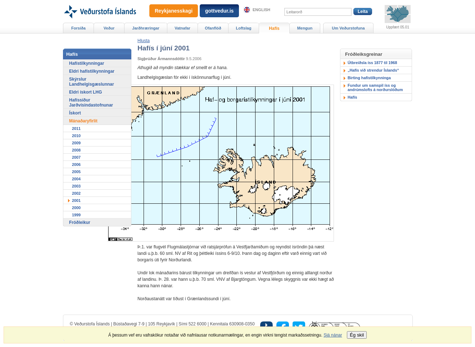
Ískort (75, 113)
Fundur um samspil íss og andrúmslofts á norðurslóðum (375, 87)
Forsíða (78, 28)
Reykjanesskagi (174, 11)
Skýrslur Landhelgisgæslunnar (91, 82)
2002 (76, 193)
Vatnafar (182, 28)
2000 (76, 208)
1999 (76, 215)
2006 (76, 164)
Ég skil (357, 335)
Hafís (352, 97)
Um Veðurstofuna (348, 28)
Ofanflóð (213, 28)
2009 (76, 143)
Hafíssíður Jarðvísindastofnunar (91, 103)
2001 (76, 200)
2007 (76, 157)
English (261, 10)
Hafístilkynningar (86, 63)
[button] (143, 40)
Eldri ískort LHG (85, 92)
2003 (76, 186)
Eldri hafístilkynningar (91, 71)
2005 (76, 172)
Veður (109, 28)
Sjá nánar (333, 335)
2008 (76, 150)
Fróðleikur (79, 222)
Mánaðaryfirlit (83, 120)
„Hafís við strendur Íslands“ (373, 70)
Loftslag (244, 28)
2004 (76, 179)
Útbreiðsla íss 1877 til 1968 (372, 62)
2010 (76, 136)
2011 (76, 128)
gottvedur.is (219, 11)
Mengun (304, 28)
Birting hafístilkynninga (369, 78)
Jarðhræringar (145, 28)
